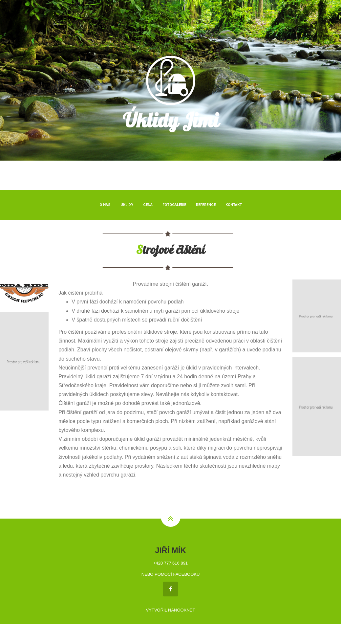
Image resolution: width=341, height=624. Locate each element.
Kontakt (233, 205)
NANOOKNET (181, 610)
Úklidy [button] (126, 205)
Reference (206, 205)
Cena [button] (148, 205)
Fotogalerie (174, 205)
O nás (105, 205)
